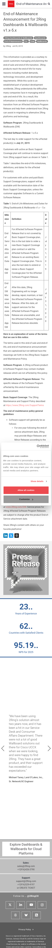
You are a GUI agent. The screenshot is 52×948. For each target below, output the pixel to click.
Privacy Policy (26, 929)
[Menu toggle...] (4, 4)
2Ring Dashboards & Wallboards (18, 38)
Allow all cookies (26, 490)
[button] (3, 748)
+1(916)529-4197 (26, 884)
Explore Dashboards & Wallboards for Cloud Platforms (26, 849)
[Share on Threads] (16, 535)
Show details (37, 481)
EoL (26, 41)
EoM (32, 41)
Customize (26, 499)
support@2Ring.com (26, 881)
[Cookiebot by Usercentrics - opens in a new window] (37, 446)
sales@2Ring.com (26, 866)
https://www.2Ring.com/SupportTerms (25, 405)
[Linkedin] (20, 905)
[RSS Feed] (36, 915)
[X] (10, 905)
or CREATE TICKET (26, 888)
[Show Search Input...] (48, 4)
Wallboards (42, 41)
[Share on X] (11, 535)
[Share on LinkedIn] (5, 535)
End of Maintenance (13, 41)
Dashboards (40, 38)
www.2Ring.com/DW (16, 507)
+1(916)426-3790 (26, 869)
